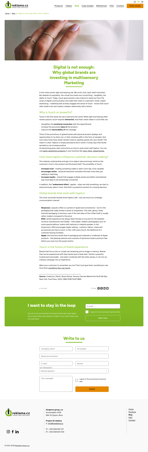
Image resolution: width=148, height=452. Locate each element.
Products (132, 412)
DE (142, 2)
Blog (13, 13)
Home (7, 13)
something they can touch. (59, 268)
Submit (92, 389)
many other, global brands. (93, 151)
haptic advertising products (54, 151)
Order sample (135, 6)
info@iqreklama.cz (55, 423)
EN (138, 2)
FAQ (130, 417)
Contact (132, 420)
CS (135, 2)
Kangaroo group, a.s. (22, 446)
